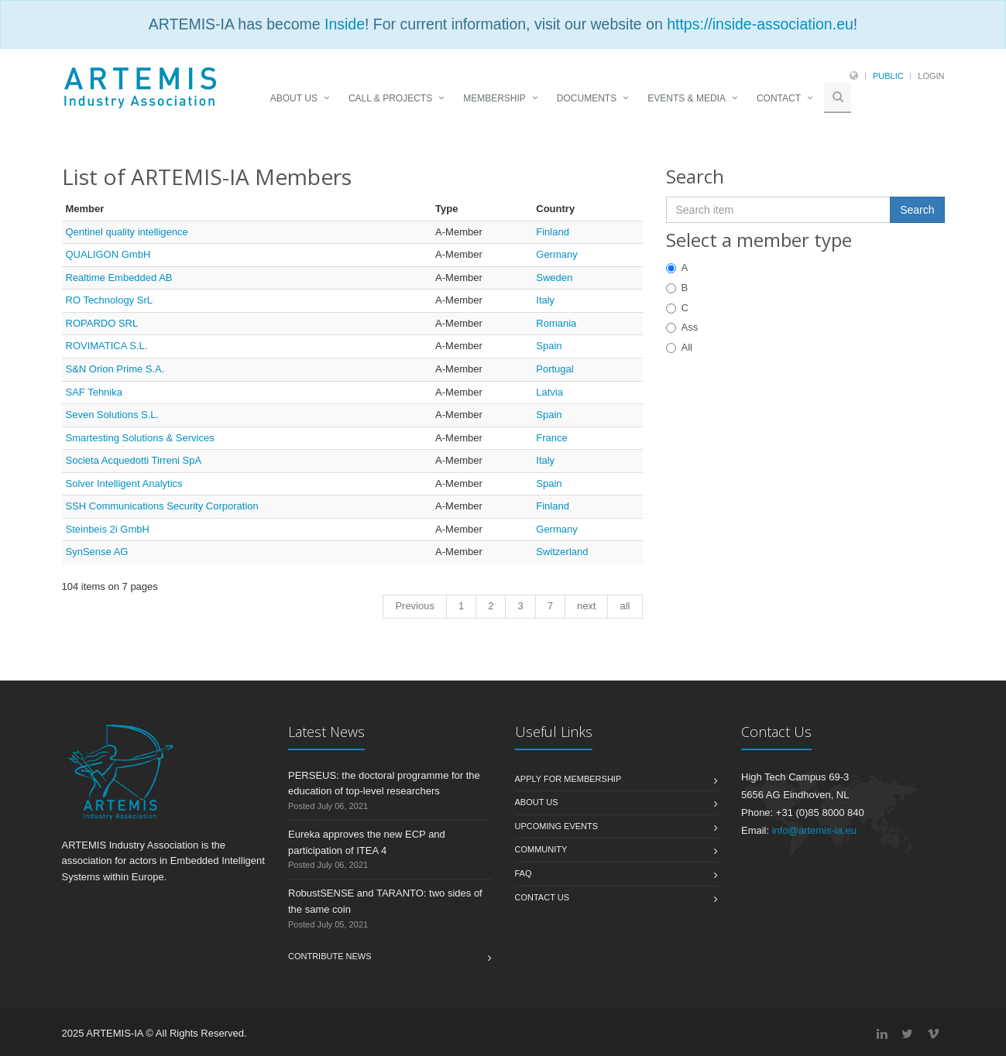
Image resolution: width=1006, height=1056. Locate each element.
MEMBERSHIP (494, 98)
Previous (414, 606)
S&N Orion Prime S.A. (115, 369)
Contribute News (330, 956)
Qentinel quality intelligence (127, 232)
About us (536, 802)
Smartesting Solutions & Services (140, 438)
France (551, 438)
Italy (545, 300)
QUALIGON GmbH (108, 254)
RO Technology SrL (109, 300)
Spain (548, 345)
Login (931, 76)
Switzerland (562, 551)
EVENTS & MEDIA (686, 98)
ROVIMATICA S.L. (107, 345)
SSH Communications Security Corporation (162, 506)
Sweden (554, 277)
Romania (556, 323)
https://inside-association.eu (760, 24)
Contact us (542, 897)
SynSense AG (97, 551)
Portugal (554, 369)
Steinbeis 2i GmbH (107, 529)
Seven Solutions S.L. (113, 414)
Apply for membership (568, 778)
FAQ (523, 873)
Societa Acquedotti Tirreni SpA (134, 460)
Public (888, 76)
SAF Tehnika (94, 392)
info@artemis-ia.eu (814, 830)
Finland (552, 232)
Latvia (549, 392)
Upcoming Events (557, 826)
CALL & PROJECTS (390, 98)
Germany (556, 254)
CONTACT (779, 98)
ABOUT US (294, 98)
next (586, 606)
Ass (682, 327)
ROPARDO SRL (102, 323)
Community (541, 849)
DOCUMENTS (586, 98)
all (625, 606)
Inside (344, 24)
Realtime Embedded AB (119, 277)
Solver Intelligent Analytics (124, 483)
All (679, 347)
